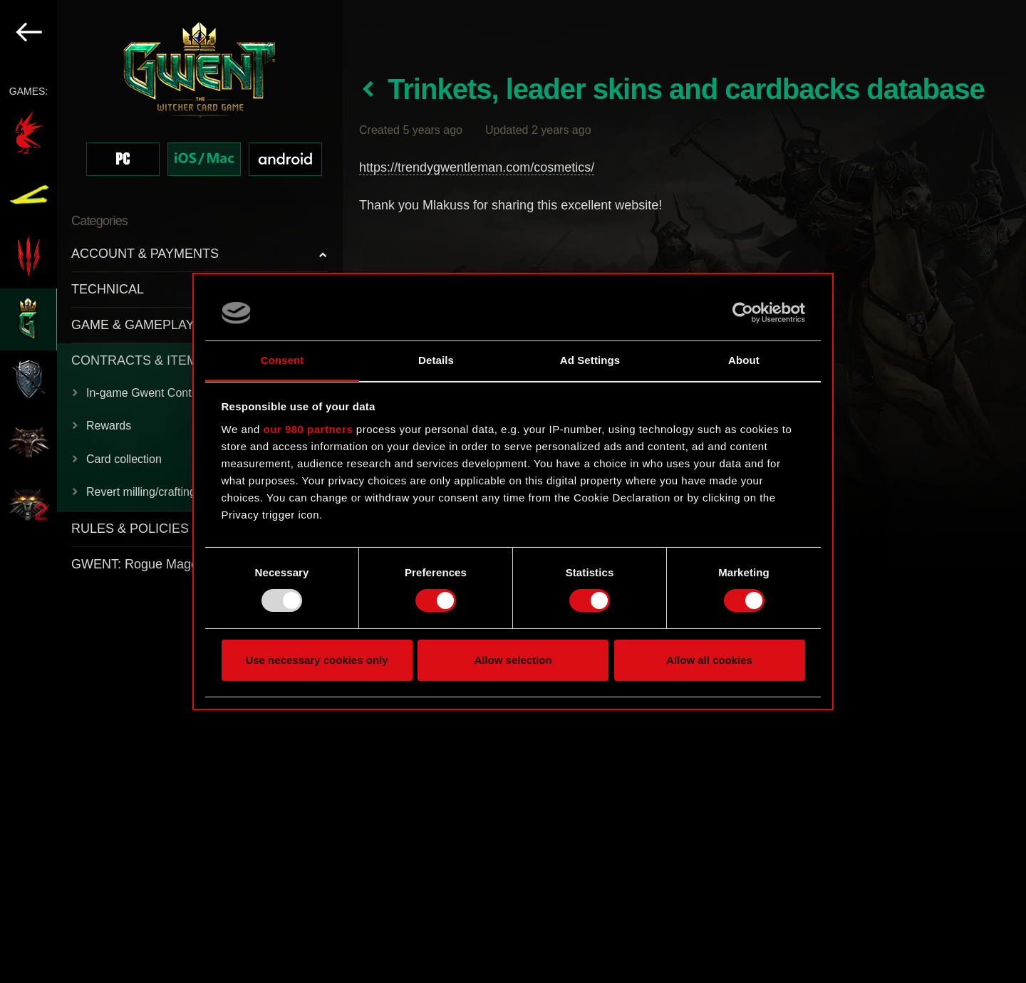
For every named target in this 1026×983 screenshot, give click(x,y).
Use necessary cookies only (316, 660)
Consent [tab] (282, 360)
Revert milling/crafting (141, 492)
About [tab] (744, 360)
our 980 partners (308, 429)
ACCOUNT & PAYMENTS (145, 253)
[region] (171, 491)
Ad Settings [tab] (590, 360)
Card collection (124, 459)
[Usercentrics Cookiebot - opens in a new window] (742, 312)
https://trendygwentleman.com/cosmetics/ (476, 167)
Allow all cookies (709, 660)
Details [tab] (436, 360)
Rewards (108, 426)
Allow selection (512, 660)
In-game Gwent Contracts (151, 393)
